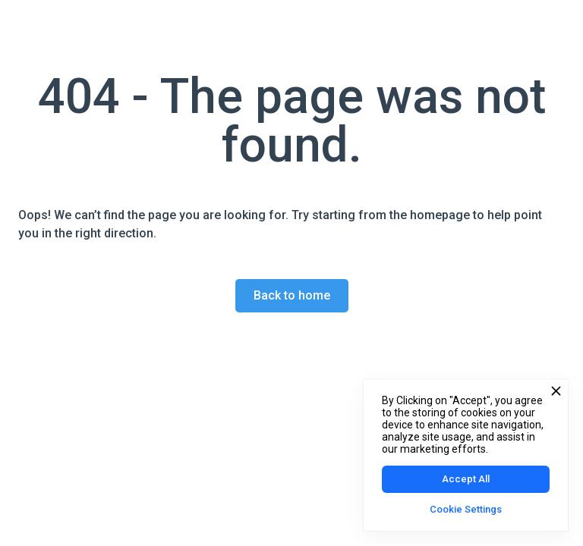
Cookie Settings (466, 509)
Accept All (466, 479)
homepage (438, 215)
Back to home (292, 295)
